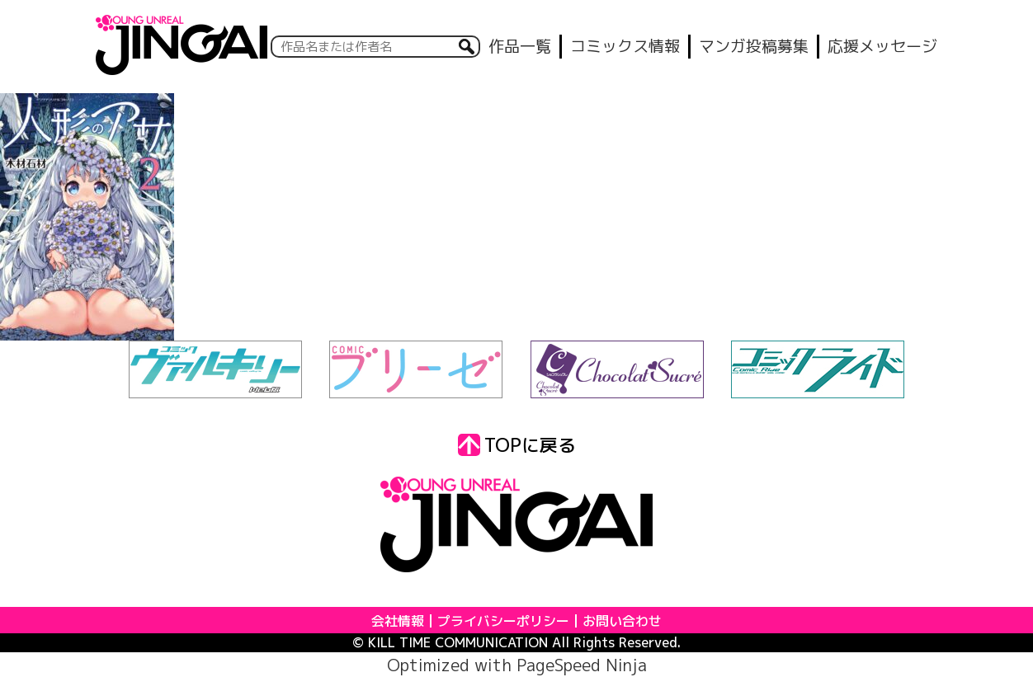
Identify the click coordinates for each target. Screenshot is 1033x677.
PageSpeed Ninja (581, 664)
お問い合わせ (622, 621)
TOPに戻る (517, 445)
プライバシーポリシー (503, 621)
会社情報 (397, 621)
